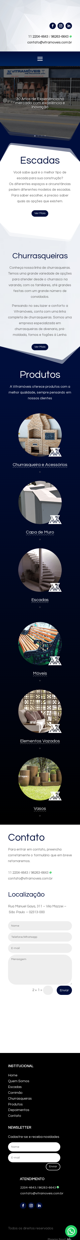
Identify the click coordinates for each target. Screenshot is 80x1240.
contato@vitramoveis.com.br (49, 42)
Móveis (40, 673)
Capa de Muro (40, 532)
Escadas (40, 600)
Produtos (15, 1104)
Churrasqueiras (20, 1098)
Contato (14, 1116)
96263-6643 (61, 36)
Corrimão (15, 1093)
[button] (71, 1231)
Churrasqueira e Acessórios (40, 464)
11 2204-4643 (38, 36)
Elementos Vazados (40, 741)
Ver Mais (39, 213)
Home (12, 1075)
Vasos (40, 808)
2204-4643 (28, 1187)
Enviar (64, 990)
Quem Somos (18, 1081)
